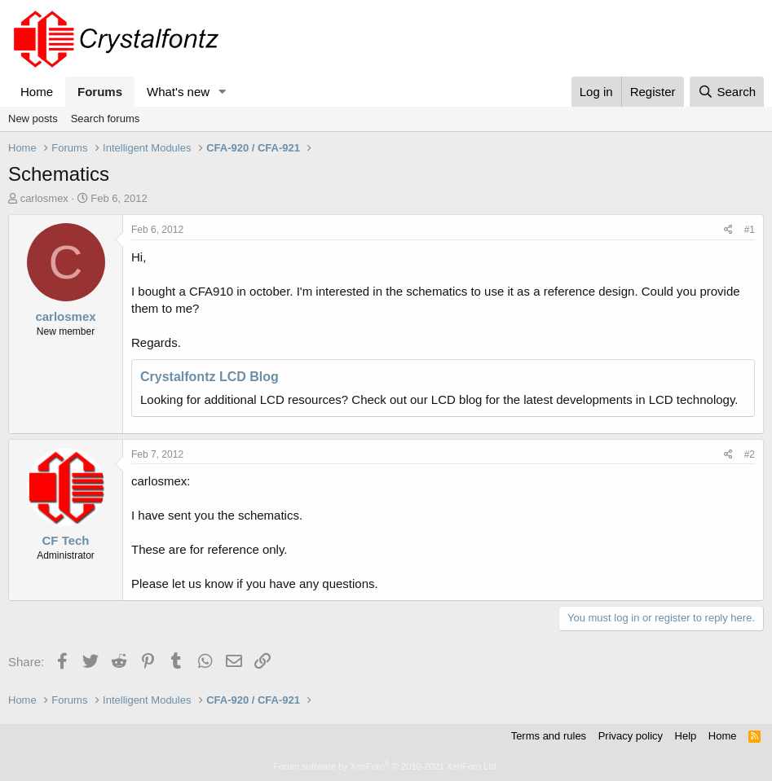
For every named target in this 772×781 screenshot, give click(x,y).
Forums (99, 92)
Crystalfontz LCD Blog (209, 377)
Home (36, 92)
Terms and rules (548, 736)
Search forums (105, 118)
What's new (178, 92)
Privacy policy (630, 736)
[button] (222, 92)
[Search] (727, 92)
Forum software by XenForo (386, 766)
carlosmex (44, 198)
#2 (749, 454)
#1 (749, 229)
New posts (33, 118)
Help (686, 736)
